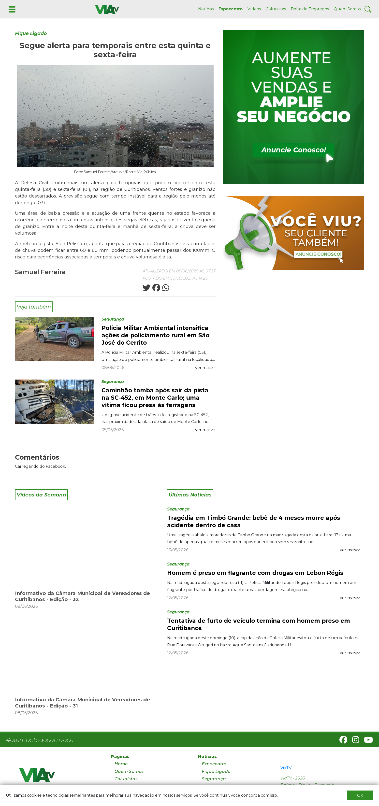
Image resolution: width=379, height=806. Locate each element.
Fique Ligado (31, 33)
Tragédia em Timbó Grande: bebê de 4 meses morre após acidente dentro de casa (253, 521)
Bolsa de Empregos (310, 9)
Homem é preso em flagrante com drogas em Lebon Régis (255, 572)
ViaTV (286, 767)
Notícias (206, 9)
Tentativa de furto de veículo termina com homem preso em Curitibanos (258, 624)
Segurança (113, 319)
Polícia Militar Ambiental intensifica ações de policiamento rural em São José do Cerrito (155, 335)
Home (121, 763)
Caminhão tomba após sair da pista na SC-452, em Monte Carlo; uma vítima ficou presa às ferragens (155, 398)
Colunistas (276, 9)
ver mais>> (205, 367)
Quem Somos (347, 9)
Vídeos (254, 9)
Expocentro (231, 9)
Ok (360, 795)
